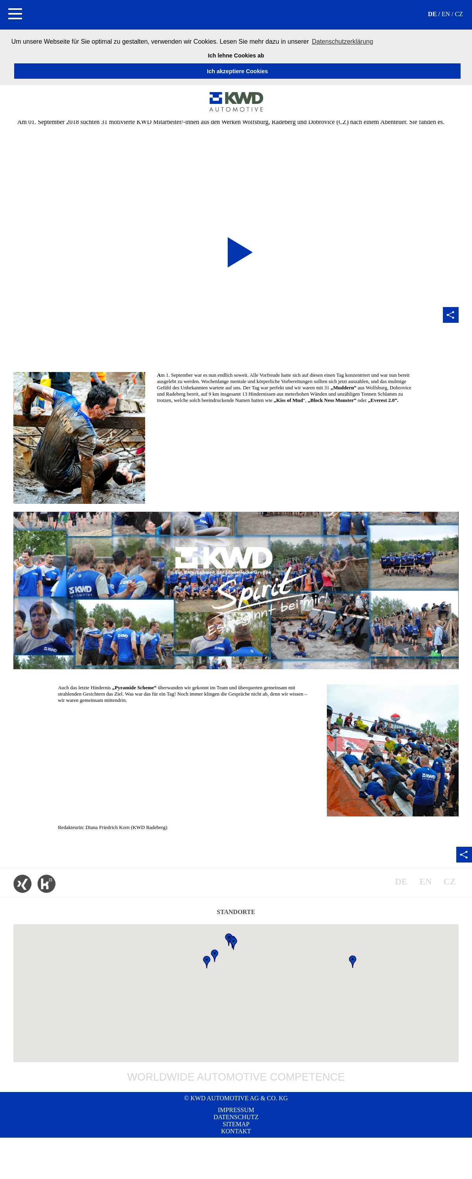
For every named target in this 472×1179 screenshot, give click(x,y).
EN (446, 14)
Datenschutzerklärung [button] (342, 41)
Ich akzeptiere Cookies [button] (237, 71)
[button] (15, 15)
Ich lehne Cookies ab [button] (236, 55)
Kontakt (236, 1131)
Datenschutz (236, 1117)
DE (432, 14)
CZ (459, 14)
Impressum (236, 1110)
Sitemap (236, 1124)
